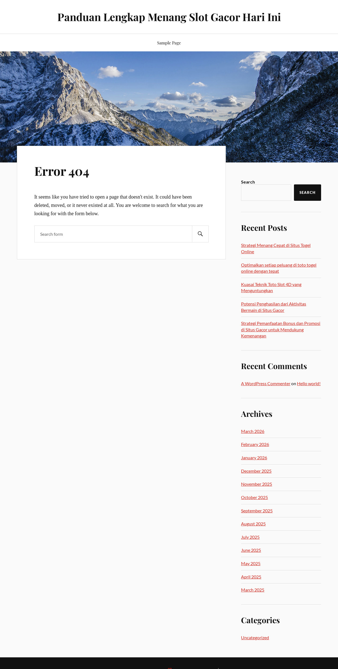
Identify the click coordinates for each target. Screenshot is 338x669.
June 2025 (251, 550)
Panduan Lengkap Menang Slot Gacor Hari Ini (169, 17)
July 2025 (250, 537)
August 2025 (253, 523)
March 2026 (252, 431)
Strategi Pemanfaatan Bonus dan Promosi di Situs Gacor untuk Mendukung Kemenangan (280, 329)
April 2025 (251, 576)
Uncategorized (255, 637)
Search (248, 181)
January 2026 (254, 457)
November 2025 (256, 484)
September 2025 (257, 510)
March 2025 (252, 589)
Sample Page (169, 43)
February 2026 (255, 444)
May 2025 (250, 563)
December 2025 (256, 470)
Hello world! (309, 383)
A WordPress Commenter (265, 383)
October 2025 (254, 497)
